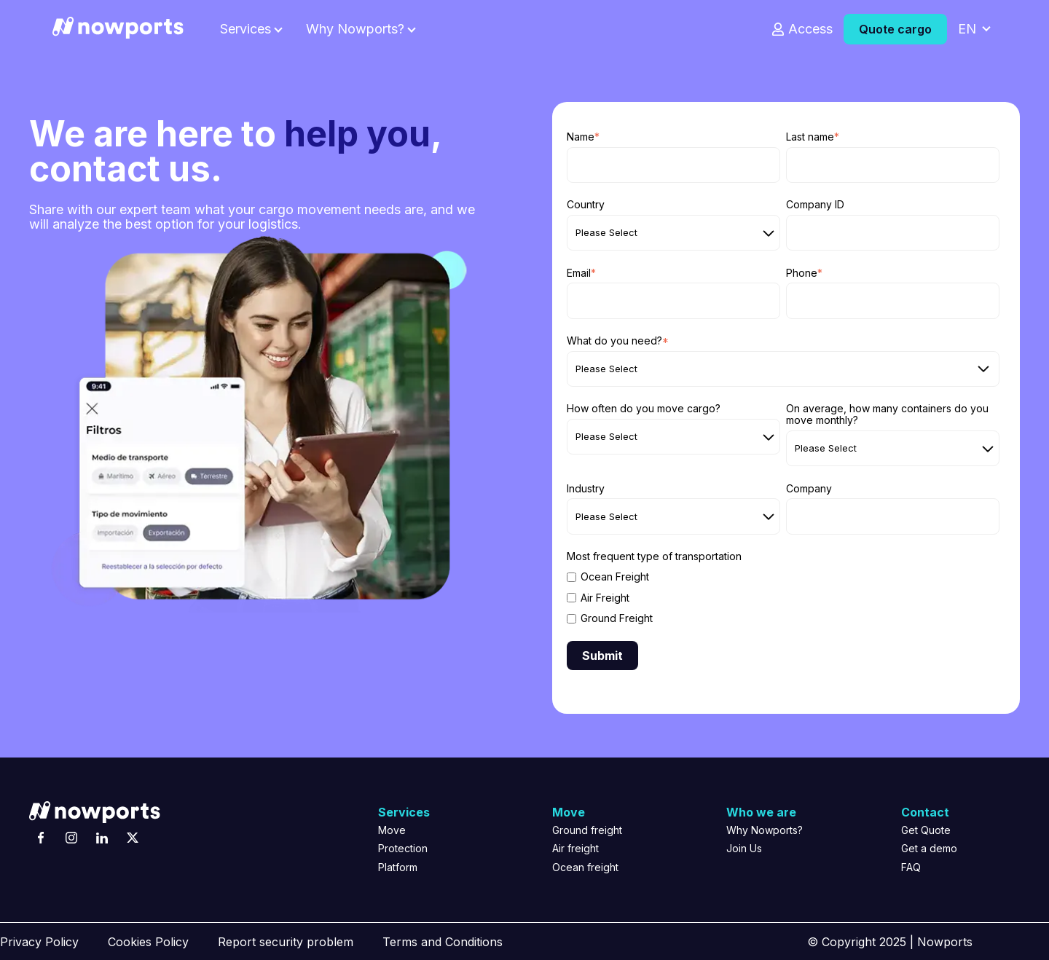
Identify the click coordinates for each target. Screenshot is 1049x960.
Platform (397, 867)
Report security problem (285, 942)
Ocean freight (585, 867)
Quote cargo (895, 29)
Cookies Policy (148, 942)
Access (810, 29)
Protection (403, 848)
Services (245, 29)
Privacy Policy (39, 942)
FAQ (911, 867)
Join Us (744, 848)
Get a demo (929, 848)
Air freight (575, 848)
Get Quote (926, 830)
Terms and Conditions (442, 942)
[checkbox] (783, 597)
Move (392, 830)
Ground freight (587, 830)
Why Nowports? (355, 29)
